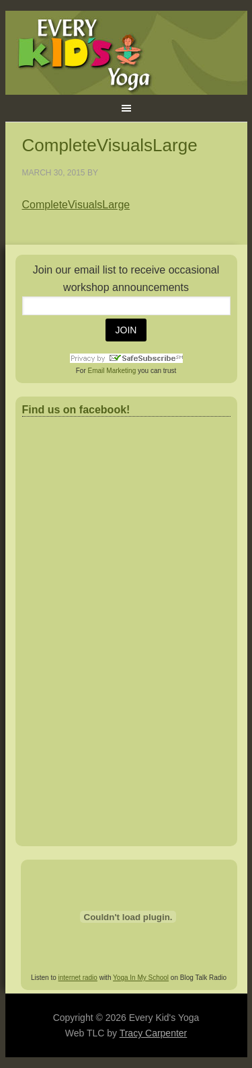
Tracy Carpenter (153, 1033)
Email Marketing (112, 370)
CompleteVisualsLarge (76, 204)
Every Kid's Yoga (126, 53)
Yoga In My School (141, 977)
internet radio (77, 977)
